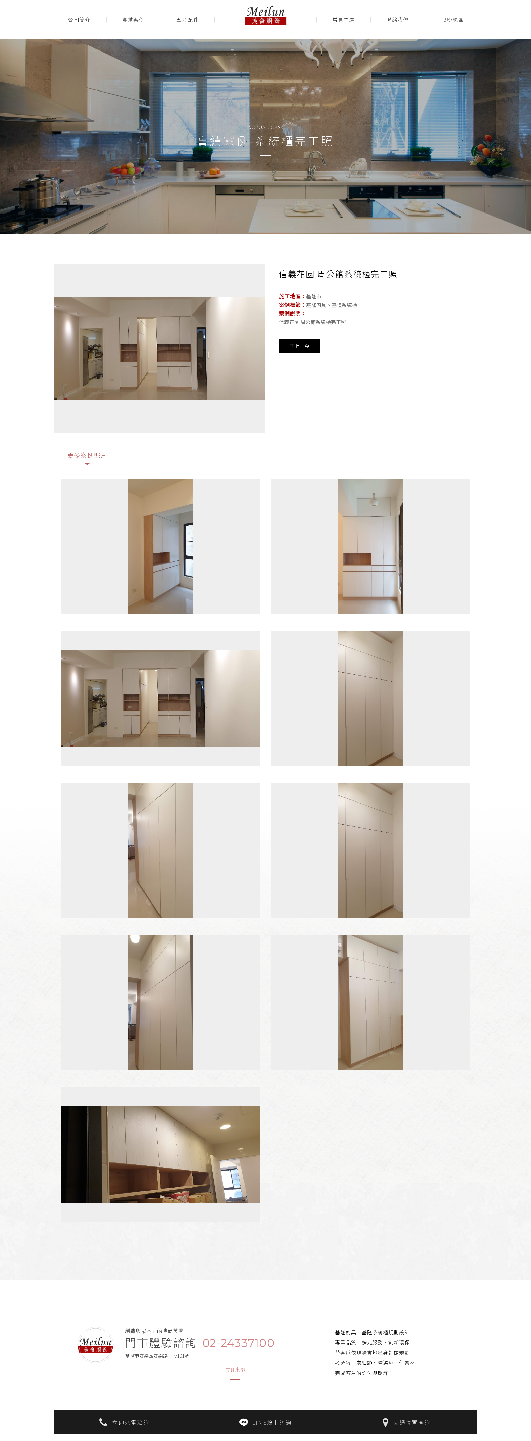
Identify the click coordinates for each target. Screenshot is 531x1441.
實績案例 (133, 19)
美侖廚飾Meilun (265, 19)
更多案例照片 (87, 455)
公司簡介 (79, 19)
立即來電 (236, 1373)
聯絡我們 (397, 19)
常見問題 (343, 19)
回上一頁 (299, 345)
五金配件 (187, 19)
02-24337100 (238, 1346)
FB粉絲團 (452, 19)
